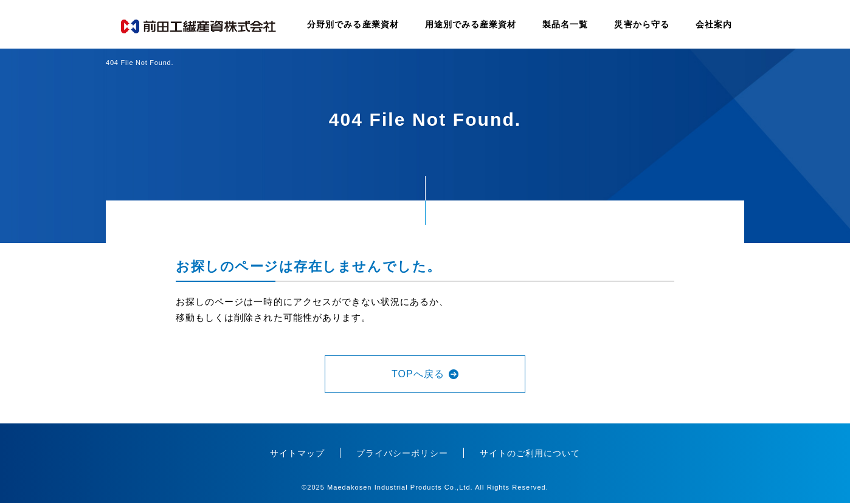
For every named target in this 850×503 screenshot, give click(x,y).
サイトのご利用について (530, 453)
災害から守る (641, 24)
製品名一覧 (565, 24)
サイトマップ (297, 453)
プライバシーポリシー (402, 453)
